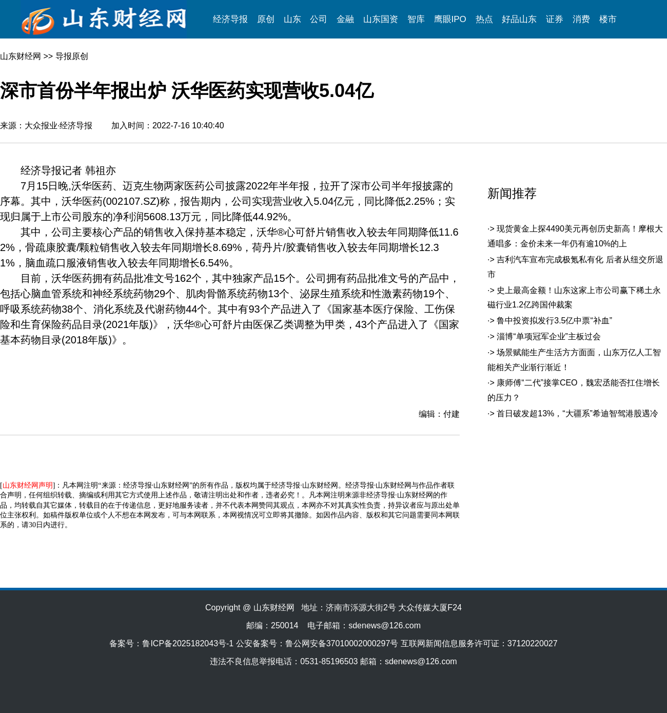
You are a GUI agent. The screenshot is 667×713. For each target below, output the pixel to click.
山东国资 (380, 19)
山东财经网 (20, 56)
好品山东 (519, 19)
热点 (484, 19)
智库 (416, 19)
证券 (554, 19)
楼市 (608, 19)
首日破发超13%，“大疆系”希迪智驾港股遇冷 (577, 413)
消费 (581, 19)
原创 (265, 19)
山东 (292, 19)
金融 (345, 19)
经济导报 (230, 19)
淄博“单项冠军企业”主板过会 (549, 336)
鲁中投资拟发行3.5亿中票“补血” (554, 320)
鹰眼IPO (450, 19)
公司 (318, 19)
